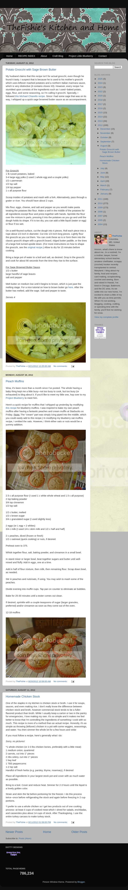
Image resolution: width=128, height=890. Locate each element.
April (102, 181)
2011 (100, 199)
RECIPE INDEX (26, 56)
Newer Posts (14, 832)
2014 (100, 117)
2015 (100, 112)
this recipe (11, 408)
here (70, 287)
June (103, 172)
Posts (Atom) (25, 838)
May (102, 177)
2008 (100, 211)
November (105, 133)
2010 (100, 203)
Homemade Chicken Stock (23, 696)
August (104, 146)
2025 (100, 79)
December (105, 129)
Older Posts (79, 832)
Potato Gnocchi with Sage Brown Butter (31, 69)
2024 (100, 83)
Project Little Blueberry (81, 56)
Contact (102, 56)
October (104, 137)
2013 (100, 121)
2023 (100, 87)
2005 (100, 220)
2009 (100, 207)
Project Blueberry (15, 398)
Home (9, 56)
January (104, 194)
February (105, 189)
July (102, 168)
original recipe (35, 247)
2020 (100, 95)
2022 (100, 91)
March (103, 185)
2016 (100, 108)
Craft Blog (57, 56)
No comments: (61, 366)
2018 (100, 100)
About (44, 56)
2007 (100, 216)
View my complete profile (106, 317)
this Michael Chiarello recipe (30, 96)
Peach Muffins (15, 381)
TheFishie (117, 236)
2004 (100, 224)
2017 (100, 104)
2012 (100, 125)
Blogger (81, 882)
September (106, 141)
